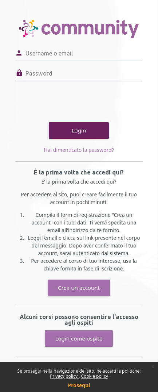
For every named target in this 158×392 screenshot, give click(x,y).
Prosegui (79, 385)
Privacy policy (64, 376)
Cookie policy (94, 376)
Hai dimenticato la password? (79, 149)
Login (79, 130)
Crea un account (79, 287)
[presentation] (70, 101)
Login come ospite (78, 338)
